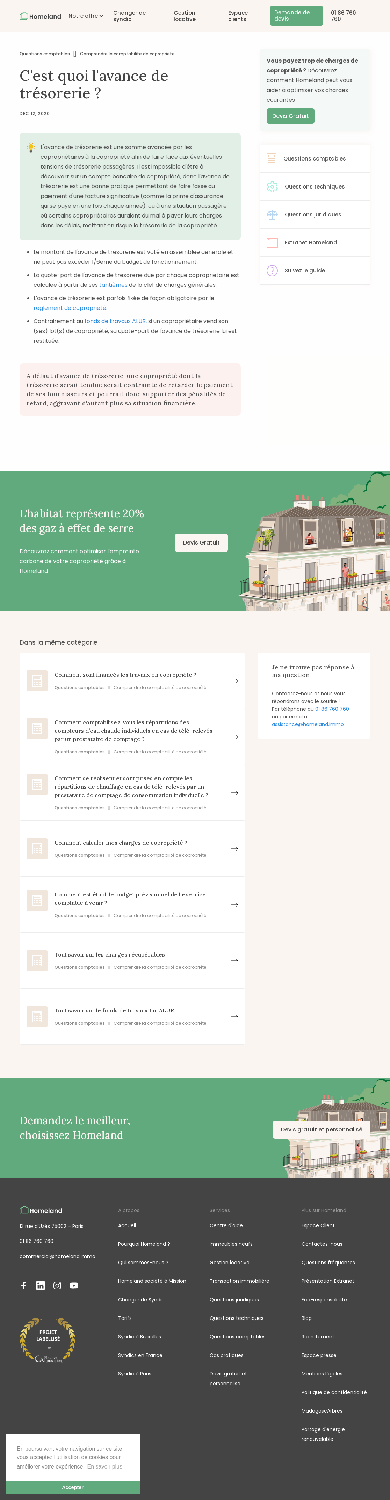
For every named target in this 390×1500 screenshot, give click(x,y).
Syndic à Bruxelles (139, 1336)
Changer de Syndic (141, 1299)
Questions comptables (45, 54)
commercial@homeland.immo (57, 1256)
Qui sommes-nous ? (143, 1262)
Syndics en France (140, 1355)
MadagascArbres (322, 1410)
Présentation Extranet (328, 1281)
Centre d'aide (226, 1225)
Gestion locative (185, 16)
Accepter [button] (73, 1487)
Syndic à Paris (134, 1373)
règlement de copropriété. (70, 308)
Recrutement (318, 1336)
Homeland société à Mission (152, 1281)
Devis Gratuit (290, 116)
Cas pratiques (227, 1355)
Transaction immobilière (239, 1281)
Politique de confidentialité (334, 1392)
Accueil (127, 1225)
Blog (307, 1318)
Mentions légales (322, 1373)
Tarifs (125, 1318)
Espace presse (319, 1355)
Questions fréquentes (328, 1262)
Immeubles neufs (231, 1243)
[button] (83, 15)
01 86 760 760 (343, 16)
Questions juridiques (234, 1299)
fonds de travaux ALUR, (116, 321)
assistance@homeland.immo (308, 724)
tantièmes (114, 285)
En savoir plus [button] (105, 1467)
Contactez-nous (322, 1243)
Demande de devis (292, 15)
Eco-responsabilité (324, 1299)
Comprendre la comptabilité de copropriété (127, 54)
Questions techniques (236, 1318)
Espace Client (318, 1225)
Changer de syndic (129, 16)
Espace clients (238, 16)
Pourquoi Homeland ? (144, 1243)
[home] (40, 16)
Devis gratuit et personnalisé (321, 1129)
